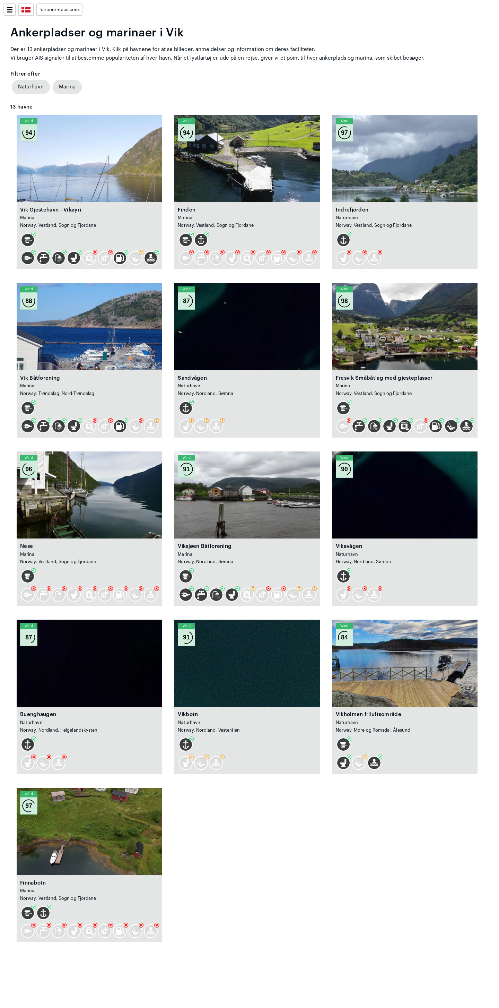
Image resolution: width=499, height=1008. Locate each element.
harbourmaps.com (59, 10)
